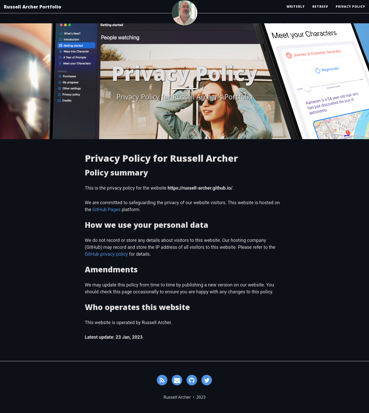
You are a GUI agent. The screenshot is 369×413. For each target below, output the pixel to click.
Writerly (295, 11)
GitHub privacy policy (106, 254)
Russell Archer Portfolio (32, 11)
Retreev (320, 11)
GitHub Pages (107, 209)
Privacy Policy (350, 11)
